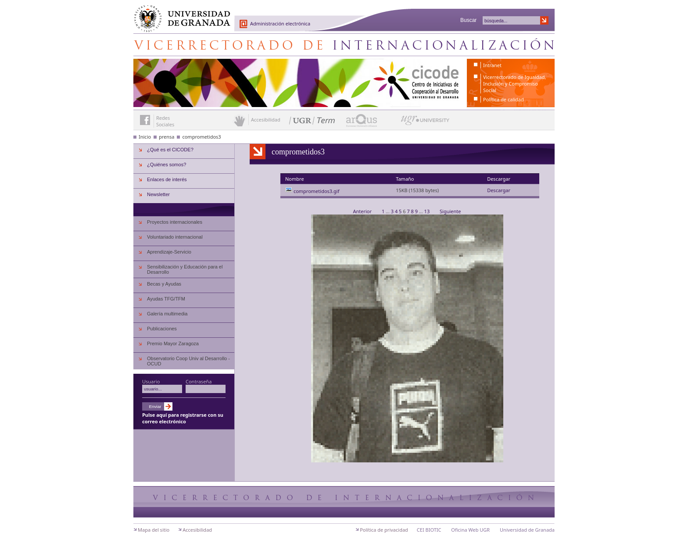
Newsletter (158, 194)
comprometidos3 (201, 136)
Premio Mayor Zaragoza (173, 343)
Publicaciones (162, 328)
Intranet (492, 65)
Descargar (498, 190)
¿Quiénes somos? (166, 164)
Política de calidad (503, 99)
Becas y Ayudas (164, 283)
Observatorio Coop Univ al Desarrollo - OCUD (188, 361)
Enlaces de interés (167, 179)
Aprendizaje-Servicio (169, 251)
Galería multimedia (167, 313)
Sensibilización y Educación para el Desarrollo (184, 269)
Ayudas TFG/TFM (166, 298)
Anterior (363, 211)
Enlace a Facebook (145, 120)
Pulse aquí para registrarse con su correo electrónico (182, 418)
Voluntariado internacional (175, 237)
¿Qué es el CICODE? (170, 149)
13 (427, 211)
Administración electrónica (280, 23)
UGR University (425, 122)
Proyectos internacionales (174, 222)
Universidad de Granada (179, 13)
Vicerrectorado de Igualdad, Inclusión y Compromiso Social (514, 83)
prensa (167, 136)
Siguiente (450, 211)
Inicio (145, 136)
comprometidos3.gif (317, 191)
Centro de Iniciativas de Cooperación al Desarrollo (344, 44)
